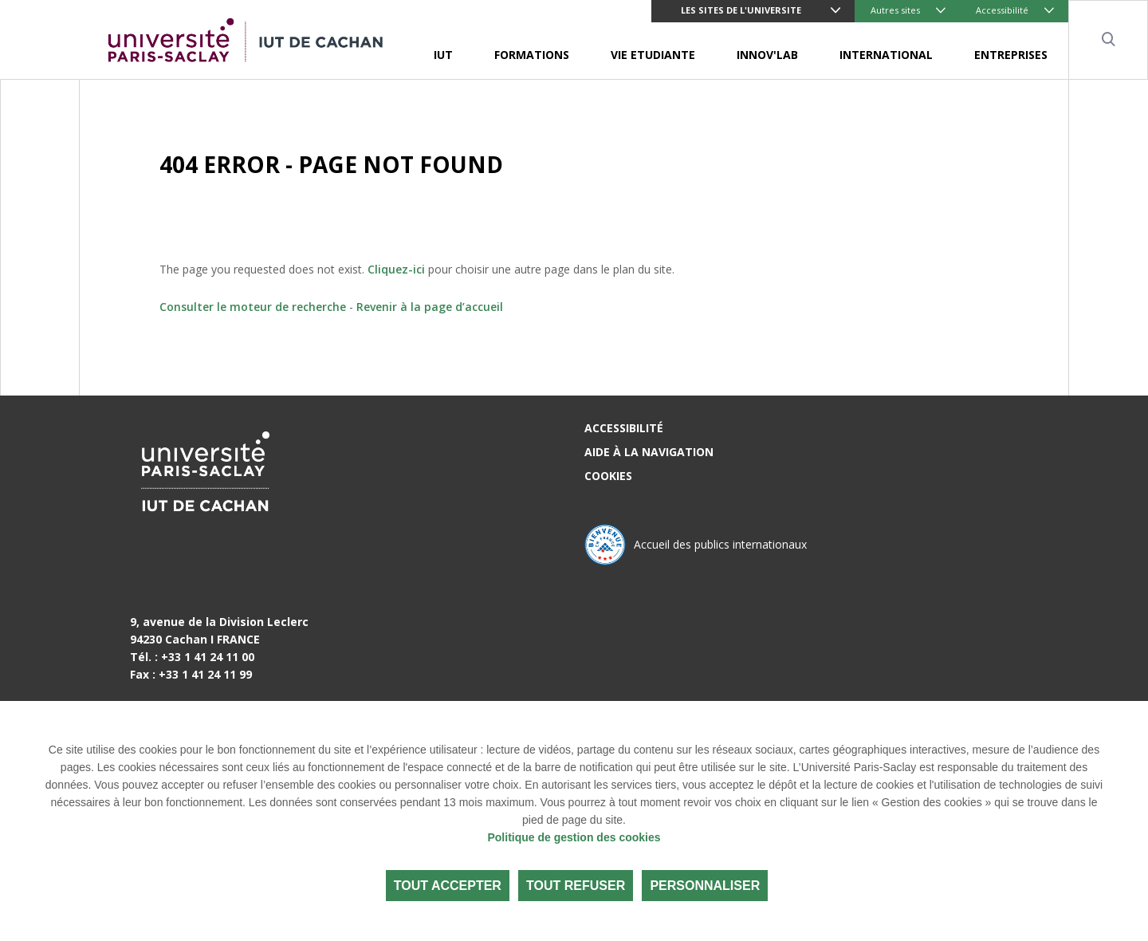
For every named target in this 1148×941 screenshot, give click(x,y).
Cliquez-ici (396, 269)
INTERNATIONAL (886, 54)
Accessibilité (1002, 10)
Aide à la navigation (649, 451)
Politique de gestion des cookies (573, 837)
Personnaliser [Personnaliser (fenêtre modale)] (705, 885)
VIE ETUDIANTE (653, 54)
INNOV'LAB (767, 54)
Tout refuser (575, 885)
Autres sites (895, 10)
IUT (443, 54)
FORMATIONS (531, 54)
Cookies (608, 475)
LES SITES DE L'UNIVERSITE (741, 10)
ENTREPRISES (1011, 54)
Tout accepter (447, 885)
